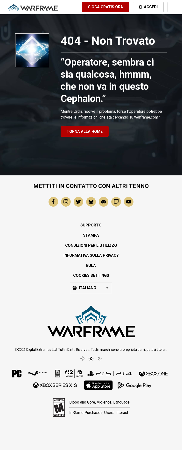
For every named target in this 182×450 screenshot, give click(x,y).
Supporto (91, 225)
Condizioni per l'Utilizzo (91, 245)
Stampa (91, 235)
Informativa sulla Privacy (91, 255)
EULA (91, 265)
